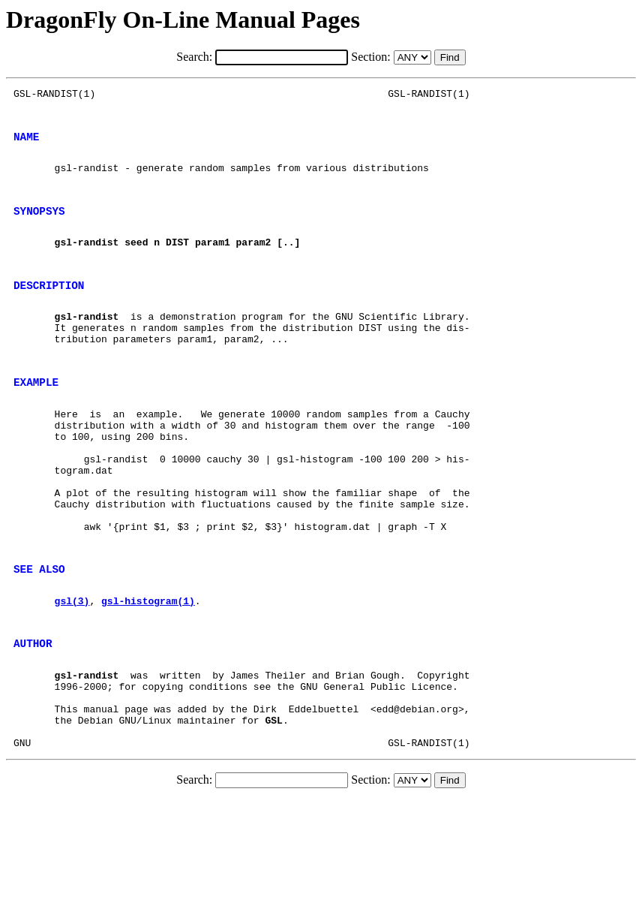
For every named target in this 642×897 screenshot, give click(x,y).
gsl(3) (72, 675)
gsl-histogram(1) (148, 675)
